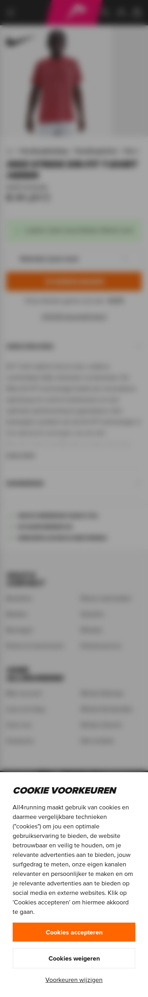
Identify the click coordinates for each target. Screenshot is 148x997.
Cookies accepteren (74, 932)
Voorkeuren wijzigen (74, 979)
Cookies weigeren (74, 958)
